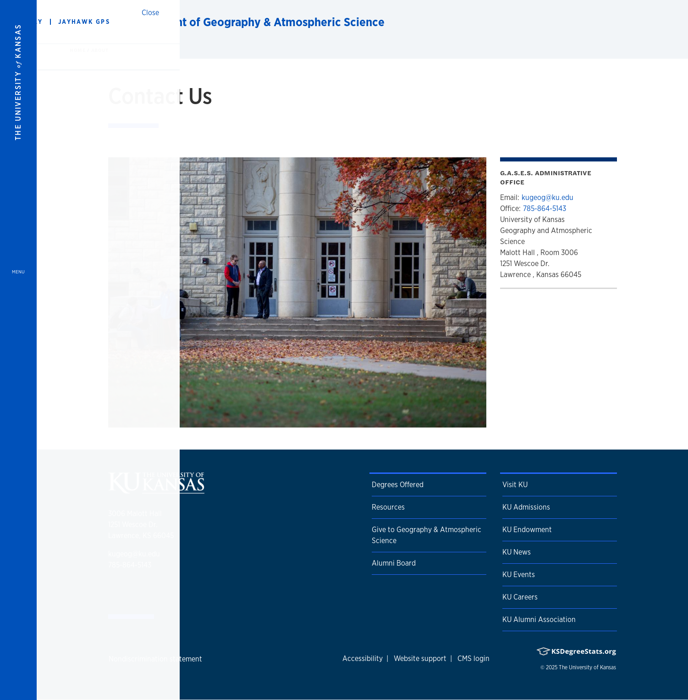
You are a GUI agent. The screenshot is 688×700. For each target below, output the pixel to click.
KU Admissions (526, 507)
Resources (388, 507)
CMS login (473, 658)
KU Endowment (527, 529)
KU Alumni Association (539, 619)
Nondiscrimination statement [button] (155, 659)
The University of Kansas (587, 667)
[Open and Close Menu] (18, 350)
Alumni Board (394, 563)
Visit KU (515, 484)
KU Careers (520, 597)
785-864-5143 (544, 208)
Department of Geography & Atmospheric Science (254, 22)
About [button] (100, 50)
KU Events (518, 574)
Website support (420, 658)
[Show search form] (647, 22)
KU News (516, 552)
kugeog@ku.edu (547, 197)
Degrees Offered (398, 484)
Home (78, 50)
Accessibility (362, 658)
